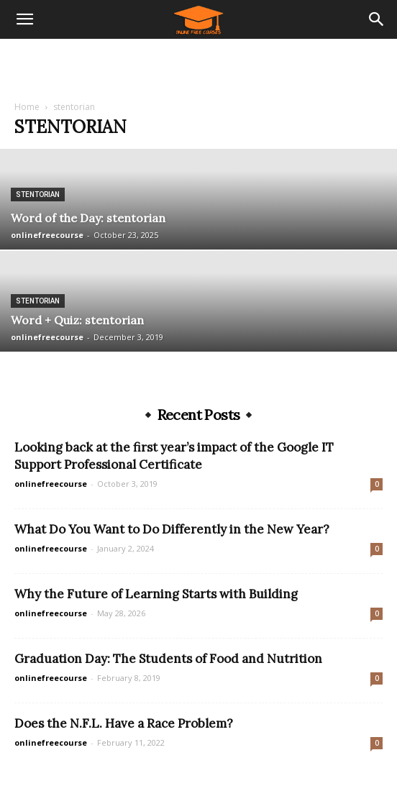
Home (27, 107)
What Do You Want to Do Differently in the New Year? (171, 529)
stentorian (38, 194)
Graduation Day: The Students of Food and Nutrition (168, 659)
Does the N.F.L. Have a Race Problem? (123, 723)
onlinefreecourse (47, 234)
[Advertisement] (198, 64)
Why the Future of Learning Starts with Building (156, 594)
